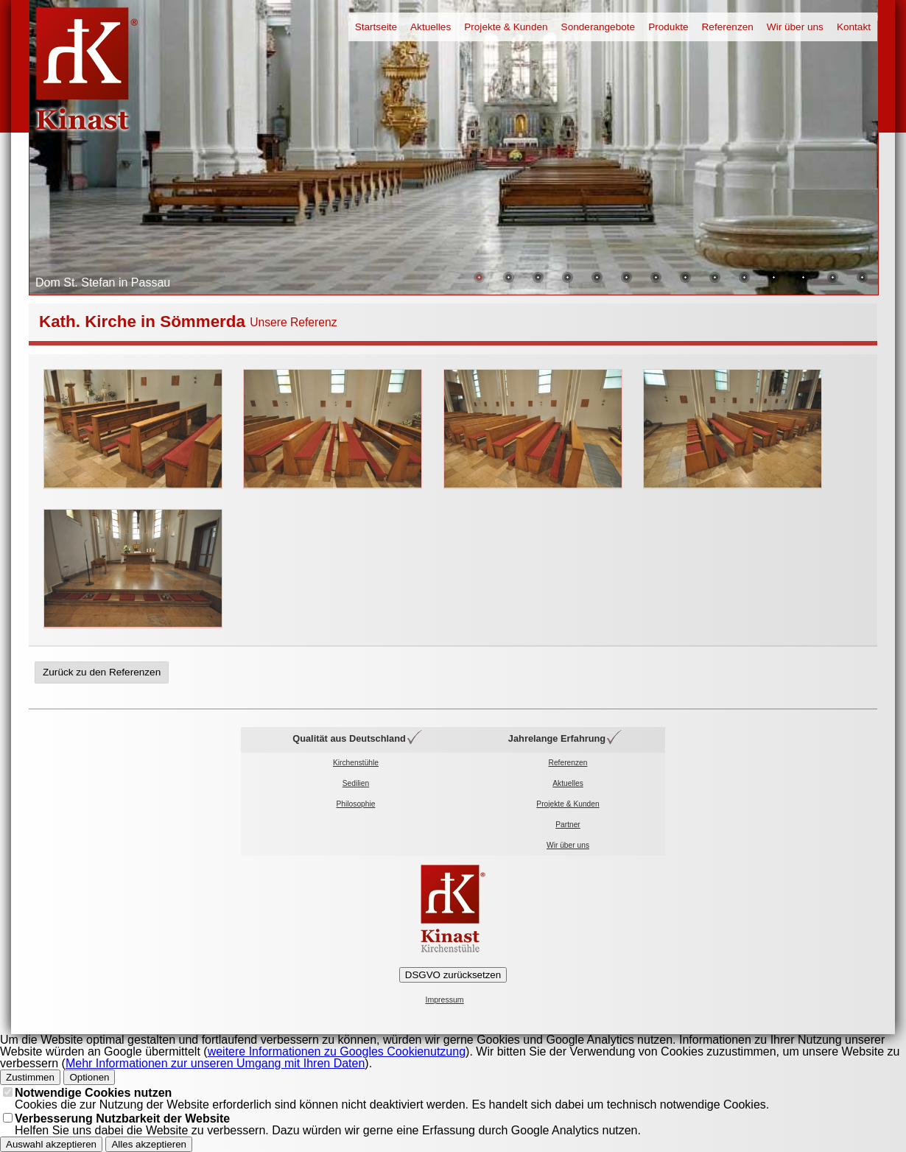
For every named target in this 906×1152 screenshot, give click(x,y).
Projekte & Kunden (505, 26)
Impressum (445, 1000)
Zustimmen (30, 1077)
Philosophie (356, 804)
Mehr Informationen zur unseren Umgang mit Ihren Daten (215, 1063)
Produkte (668, 26)
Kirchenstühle (356, 763)
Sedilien (356, 783)
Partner (567, 825)
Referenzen (728, 26)
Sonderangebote (598, 26)
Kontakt (854, 26)
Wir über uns (795, 26)
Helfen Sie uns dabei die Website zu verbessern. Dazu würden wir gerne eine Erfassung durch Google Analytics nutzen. (328, 1124)
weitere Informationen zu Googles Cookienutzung (337, 1051)
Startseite (376, 26)
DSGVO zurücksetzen (453, 974)
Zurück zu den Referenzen (102, 672)
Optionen (89, 1077)
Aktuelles (430, 26)
